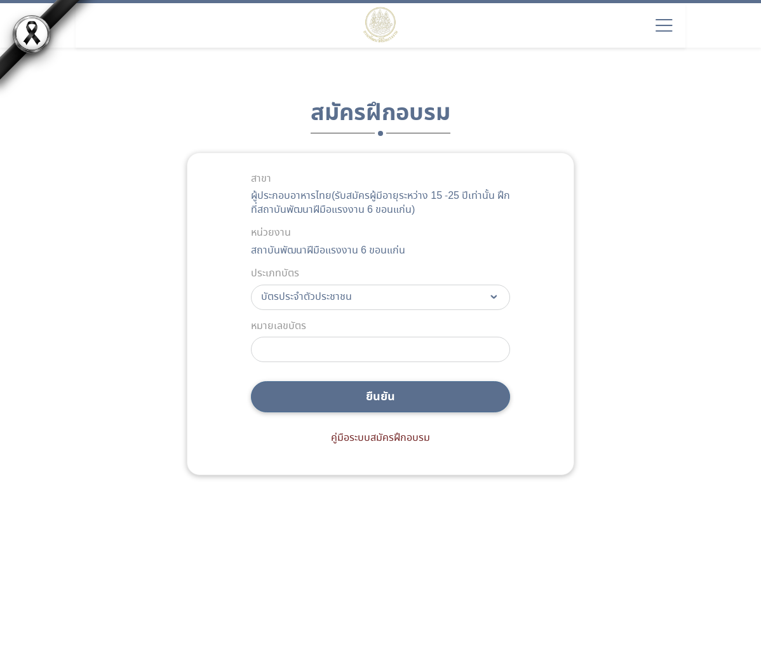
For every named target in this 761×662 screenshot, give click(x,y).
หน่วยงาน (271, 233)
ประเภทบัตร (275, 274)
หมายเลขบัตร (278, 327)
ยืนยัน (380, 396)
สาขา (261, 179)
